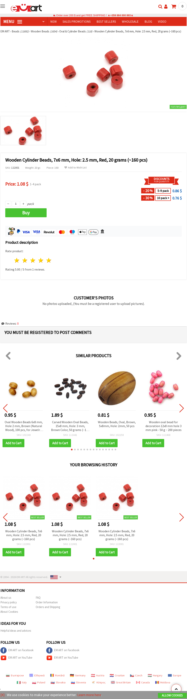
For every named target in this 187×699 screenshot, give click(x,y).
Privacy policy (8, 602)
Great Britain (121, 682)
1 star (17, 260)
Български (15, 675)
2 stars (25, 260)
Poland (38, 682)
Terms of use (8, 607)
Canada (143, 682)
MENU (12, 21)
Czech (136, 675)
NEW (53, 21)
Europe (174, 675)
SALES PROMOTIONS (77, 21)
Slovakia (58, 682)
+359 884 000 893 (120, 15)
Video (162, 21)
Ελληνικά (37, 675)
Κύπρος (98, 682)
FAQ (38, 597)
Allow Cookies (172, 695)
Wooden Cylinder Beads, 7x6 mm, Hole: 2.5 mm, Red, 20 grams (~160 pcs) (23, 535)
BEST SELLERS (106, 21)
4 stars (41, 260)
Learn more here (89, 695)
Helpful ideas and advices (15, 630)
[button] (72, 449)
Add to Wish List (75, 167)
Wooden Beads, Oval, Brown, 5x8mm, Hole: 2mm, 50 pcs (117, 424)
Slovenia (78, 682)
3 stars (33, 260)
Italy (22, 682)
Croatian (117, 675)
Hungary (155, 675)
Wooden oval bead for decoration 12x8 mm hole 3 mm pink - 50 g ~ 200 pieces (163, 426)
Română (57, 675)
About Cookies (9, 612)
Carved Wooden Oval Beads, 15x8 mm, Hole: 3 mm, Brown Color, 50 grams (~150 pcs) (70, 426)
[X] (2, 695)
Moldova (162, 682)
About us (5, 597)
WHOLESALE (130, 21)
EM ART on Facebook (17, 650)
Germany (78, 675)
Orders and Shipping (48, 607)
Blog (148, 21)
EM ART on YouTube (16, 658)
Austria (97, 675)
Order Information (47, 602)
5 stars (49, 260)
